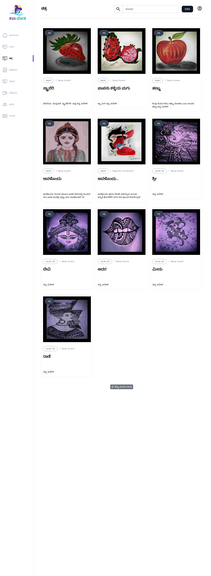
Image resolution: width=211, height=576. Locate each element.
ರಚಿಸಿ (187, 8)
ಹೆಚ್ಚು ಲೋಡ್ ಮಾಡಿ (122, 387)
